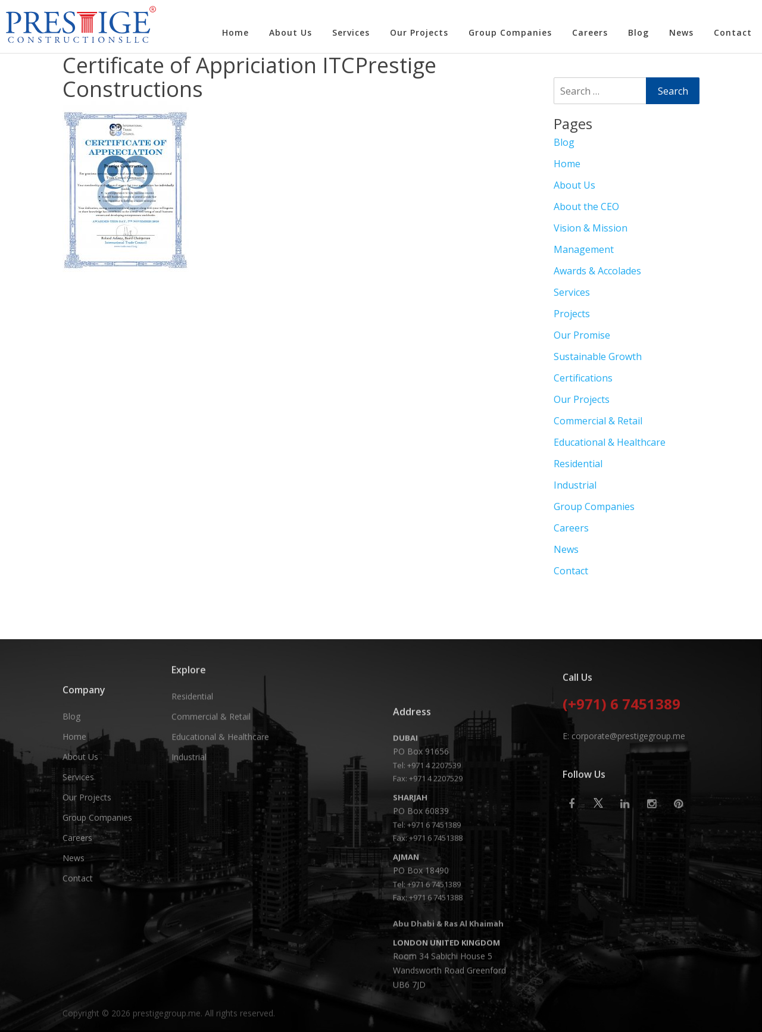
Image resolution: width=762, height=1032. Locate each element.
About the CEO (586, 206)
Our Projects (419, 32)
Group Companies (510, 32)
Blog (638, 32)
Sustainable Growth (598, 356)
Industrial (575, 485)
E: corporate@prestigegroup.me (624, 787)
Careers (590, 32)
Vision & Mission (590, 227)
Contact (733, 32)
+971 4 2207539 (434, 878)
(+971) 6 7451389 (621, 757)
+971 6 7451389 (434, 938)
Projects (572, 313)
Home (235, 32)
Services (351, 32)
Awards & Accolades (597, 270)
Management (584, 249)
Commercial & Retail (598, 420)
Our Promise (582, 335)
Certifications (583, 377)
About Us (290, 32)
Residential (578, 463)
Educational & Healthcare (610, 442)
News (681, 32)
